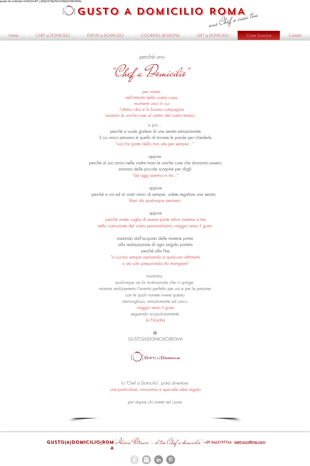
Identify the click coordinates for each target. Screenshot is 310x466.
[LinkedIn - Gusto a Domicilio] (158, 459)
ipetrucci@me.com (249, 442)
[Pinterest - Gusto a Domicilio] (170, 459)
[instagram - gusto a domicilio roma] (146, 459)
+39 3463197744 (217, 442)
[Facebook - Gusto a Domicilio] (134, 459)
